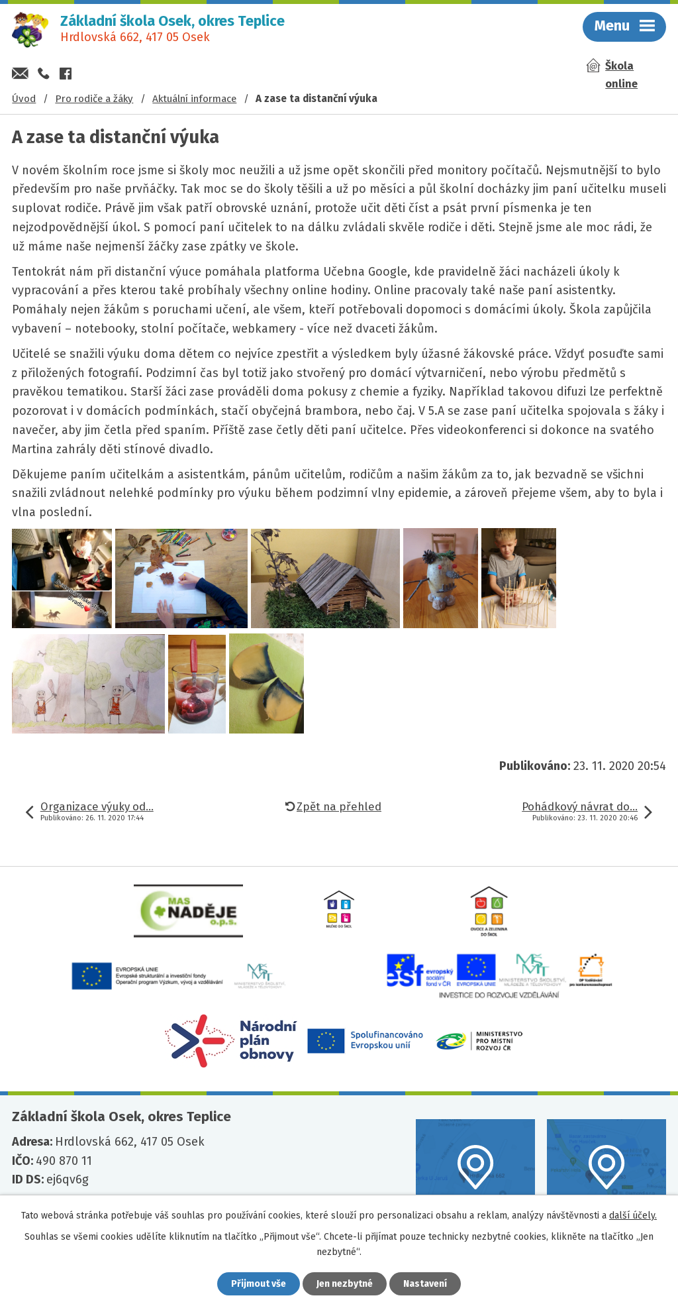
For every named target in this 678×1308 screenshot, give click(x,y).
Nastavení (425, 1283)
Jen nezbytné (344, 1283)
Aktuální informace (194, 99)
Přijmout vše (258, 1283)
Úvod (24, 99)
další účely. (633, 1215)
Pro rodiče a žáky (94, 99)
